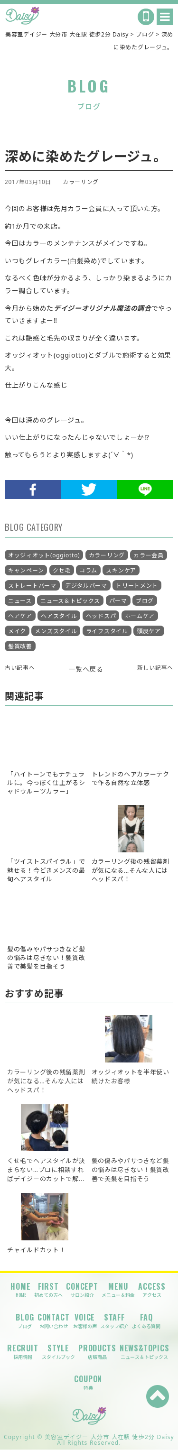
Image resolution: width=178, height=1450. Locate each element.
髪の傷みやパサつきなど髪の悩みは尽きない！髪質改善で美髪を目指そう (130, 1169)
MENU (118, 1290)
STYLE (58, 1351)
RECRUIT (22, 1351)
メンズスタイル (56, 631)
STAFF (114, 1320)
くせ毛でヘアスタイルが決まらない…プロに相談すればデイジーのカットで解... (46, 1169)
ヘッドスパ (101, 616)
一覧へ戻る (85, 669)
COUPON (88, 1382)
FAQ (146, 1320)
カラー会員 (148, 555)
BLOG (25, 1320)
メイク (17, 631)
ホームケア (140, 616)
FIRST (48, 1290)
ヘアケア (20, 616)
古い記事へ (20, 667)
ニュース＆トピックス (70, 601)
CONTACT (53, 1320)
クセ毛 (62, 570)
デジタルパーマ (86, 586)
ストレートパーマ (32, 586)
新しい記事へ (155, 667)
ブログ (145, 601)
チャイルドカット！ (36, 1250)
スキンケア (121, 570)
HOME (20, 1290)
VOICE (85, 1320)
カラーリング (81, 181)
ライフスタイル (107, 631)
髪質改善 (20, 646)
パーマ (118, 601)
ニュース (20, 601)
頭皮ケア (149, 631)
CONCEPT (82, 1290)
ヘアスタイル (59, 616)
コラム (88, 570)
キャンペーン (26, 570)
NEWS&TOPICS (144, 1351)
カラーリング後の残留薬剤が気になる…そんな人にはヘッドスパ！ (46, 1081)
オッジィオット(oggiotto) (44, 555)
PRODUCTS (97, 1351)
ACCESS (152, 1290)
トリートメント (137, 586)
